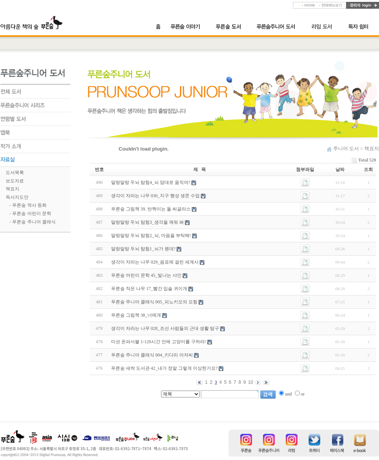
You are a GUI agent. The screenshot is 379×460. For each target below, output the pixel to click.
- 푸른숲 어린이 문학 (30, 213)
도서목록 (15, 172)
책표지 (12, 189)
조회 (368, 169)
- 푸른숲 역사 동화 (28, 205)
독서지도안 (17, 197)
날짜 (340, 169)
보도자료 (15, 181)
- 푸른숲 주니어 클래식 (32, 222)
